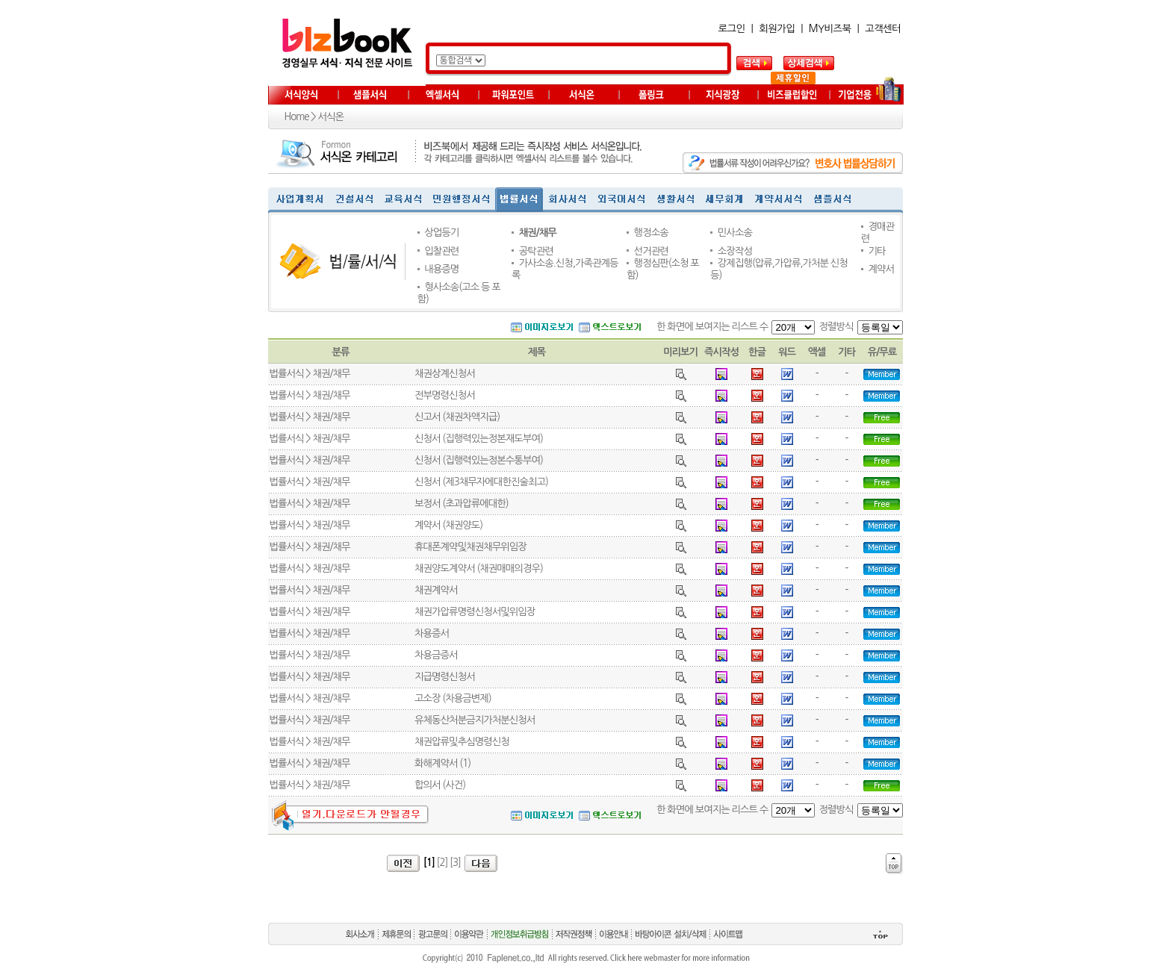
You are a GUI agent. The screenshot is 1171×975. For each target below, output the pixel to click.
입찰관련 (441, 251)
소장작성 (735, 251)
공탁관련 (536, 251)
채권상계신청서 (444, 374)
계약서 (881, 269)
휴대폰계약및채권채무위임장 (470, 547)
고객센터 (883, 29)
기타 (876, 251)
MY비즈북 (830, 29)
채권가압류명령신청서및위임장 (474, 612)
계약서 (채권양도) (448, 525)
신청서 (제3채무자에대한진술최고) (481, 482)
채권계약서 (436, 590)
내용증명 (441, 269)
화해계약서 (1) (442, 763)
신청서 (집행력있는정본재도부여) (478, 438)
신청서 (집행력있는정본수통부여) (478, 460)
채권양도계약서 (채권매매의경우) (478, 568)
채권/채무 (537, 232)
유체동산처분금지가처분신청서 (474, 720)
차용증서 (431, 633)
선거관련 (651, 251)
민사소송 (735, 232)
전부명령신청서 (444, 395)
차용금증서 (436, 655)
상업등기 (441, 232)
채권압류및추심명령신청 (461, 742)
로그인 (731, 29)
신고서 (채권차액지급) (457, 417)
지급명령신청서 (444, 677)
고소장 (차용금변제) (452, 698)
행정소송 (651, 232)
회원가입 (777, 29)
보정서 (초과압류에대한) (461, 503)
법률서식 (287, 374)
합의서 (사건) (439, 785)
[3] (455, 862)
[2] (442, 862)
